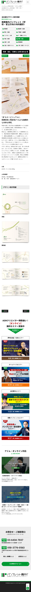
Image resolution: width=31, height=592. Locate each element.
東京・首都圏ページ (8, 556)
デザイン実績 (18, 6)
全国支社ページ (22, 556)
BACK (5, 56)
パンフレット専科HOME (7, 6)
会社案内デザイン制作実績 (8, 8)
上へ (28, 585)
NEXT (25, 56)
